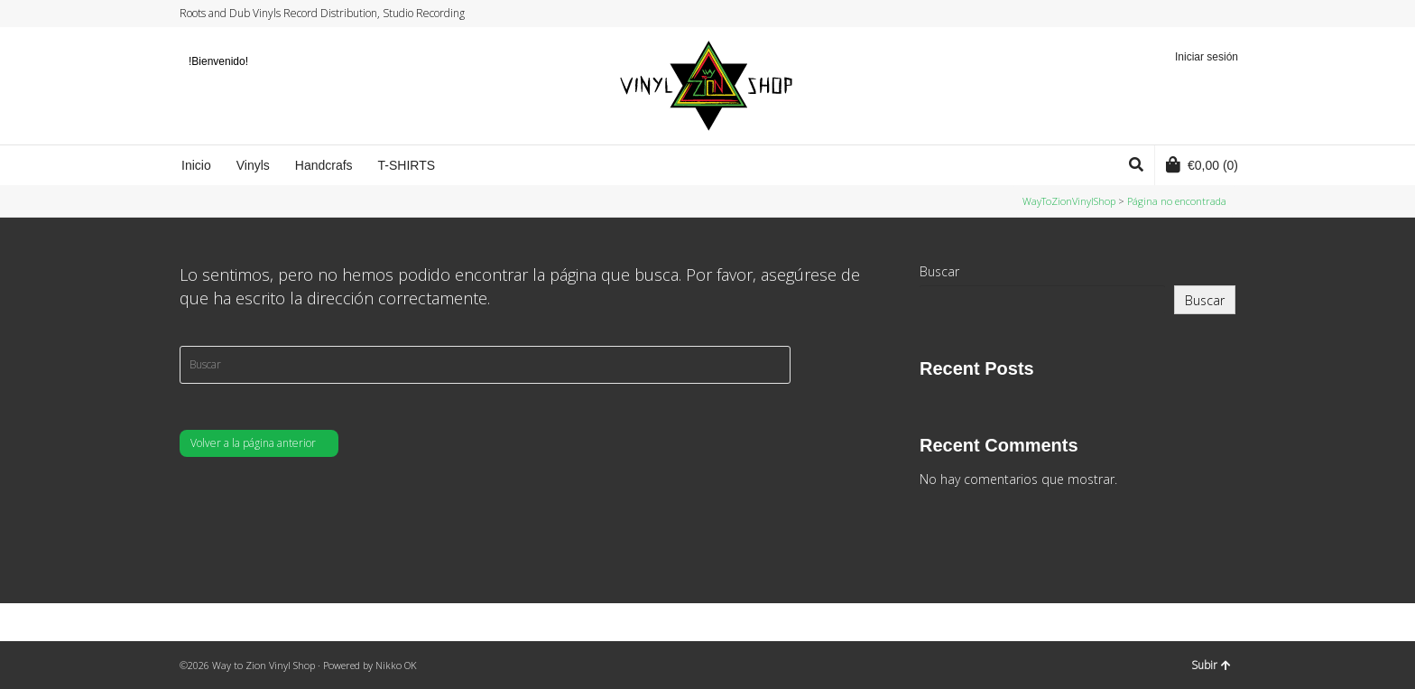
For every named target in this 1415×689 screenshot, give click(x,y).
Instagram (1199, 13)
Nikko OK (396, 665)
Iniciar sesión (1206, 57)
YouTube (1216, 13)
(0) (1202, 164)
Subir (1211, 665)
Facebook (1182, 13)
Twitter (1165, 13)
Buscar (939, 271)
